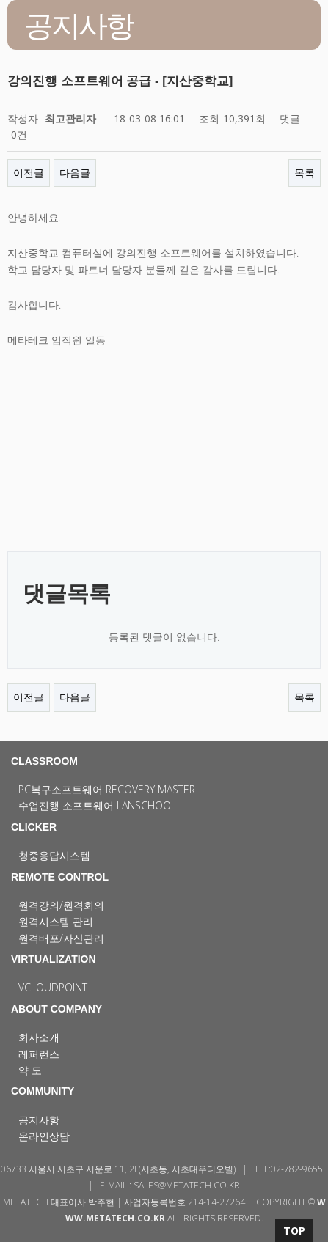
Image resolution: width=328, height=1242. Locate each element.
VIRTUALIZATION (53, 959)
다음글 (74, 173)
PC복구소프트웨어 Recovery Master (106, 789)
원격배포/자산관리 (61, 938)
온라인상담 (44, 1136)
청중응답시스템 (54, 855)
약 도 (30, 1070)
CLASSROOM (44, 761)
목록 (304, 173)
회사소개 (38, 1037)
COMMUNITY (42, 1091)
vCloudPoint (52, 987)
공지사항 (38, 1120)
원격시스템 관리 (55, 921)
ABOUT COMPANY (56, 1009)
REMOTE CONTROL (60, 877)
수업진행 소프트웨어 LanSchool (97, 805)
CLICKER (34, 827)
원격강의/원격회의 (61, 905)
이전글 (28, 173)
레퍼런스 (38, 1054)
